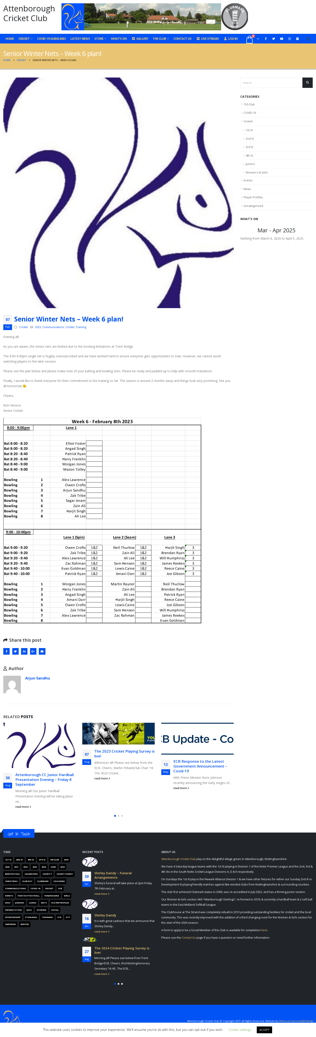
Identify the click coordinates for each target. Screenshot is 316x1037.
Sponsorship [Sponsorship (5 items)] (12, 917)
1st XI (249, 130)
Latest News (80, 38)
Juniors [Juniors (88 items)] (19, 902)
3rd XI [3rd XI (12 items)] (31, 859)
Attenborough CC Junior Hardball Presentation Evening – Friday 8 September (44, 779)
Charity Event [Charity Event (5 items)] (65, 874)
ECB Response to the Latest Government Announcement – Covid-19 (200, 766)
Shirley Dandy (105, 915)
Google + (33, 651)
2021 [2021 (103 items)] (16, 866)
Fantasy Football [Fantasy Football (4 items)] (29, 895)
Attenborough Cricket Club (178, 859)
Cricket (24, 38)
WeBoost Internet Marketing (296, 1021)
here (264, 930)
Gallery (139, 38)
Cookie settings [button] (239, 1029)
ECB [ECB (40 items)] (60, 888)
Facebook (6, 651)
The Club (159, 38)
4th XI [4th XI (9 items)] (42, 859)
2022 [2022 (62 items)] (25, 866)
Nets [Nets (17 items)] (44, 902)
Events (248, 180)
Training (81, 327)
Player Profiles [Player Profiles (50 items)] (60, 902)
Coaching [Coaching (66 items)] (59, 881)
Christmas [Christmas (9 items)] (11, 881)
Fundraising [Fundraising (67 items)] (51, 895)
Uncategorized (253, 206)
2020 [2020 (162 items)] (7, 866)
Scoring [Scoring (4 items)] (41, 910)
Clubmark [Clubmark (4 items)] (42, 881)
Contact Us (182, 38)
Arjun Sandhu (37, 678)
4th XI (249, 155)
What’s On (119, 38)
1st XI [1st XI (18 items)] (8, 859)
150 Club (249, 104)
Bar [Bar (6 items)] (63, 866)
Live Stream (207, 38)
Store (98, 38)
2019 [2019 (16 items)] (66, 859)
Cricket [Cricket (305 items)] (49, 888)
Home (9, 38)
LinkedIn (24, 651)
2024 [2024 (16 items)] (43, 866)
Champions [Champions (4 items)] (31, 874)
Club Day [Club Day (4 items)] (27, 881)
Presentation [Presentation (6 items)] (13, 910)
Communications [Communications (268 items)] (15, 888)
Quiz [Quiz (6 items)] (29, 910)
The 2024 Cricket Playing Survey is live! (121, 950)
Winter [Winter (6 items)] (24, 924)
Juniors (250, 164)
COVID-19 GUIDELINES (51, 38)
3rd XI (249, 147)
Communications (53, 327)
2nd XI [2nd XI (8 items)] (19, 859)
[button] (115, 816)
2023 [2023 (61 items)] (34, 866)
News (247, 189)
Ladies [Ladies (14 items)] (32, 902)
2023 (38, 327)
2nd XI (250, 139)
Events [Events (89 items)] (9, 895)
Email (42, 651)
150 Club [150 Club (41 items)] (54, 859)
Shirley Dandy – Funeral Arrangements (113, 875)
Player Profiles (253, 197)
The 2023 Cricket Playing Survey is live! (124, 754)
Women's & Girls (257, 172)
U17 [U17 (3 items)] (68, 917)
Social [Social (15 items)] (55, 910)
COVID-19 (250, 113)
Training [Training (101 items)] (47, 917)
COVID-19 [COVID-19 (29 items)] (35, 888)
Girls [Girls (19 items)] (67, 895)
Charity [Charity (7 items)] (47, 874)
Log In (230, 38)
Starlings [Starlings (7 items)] (31, 917)
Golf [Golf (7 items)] (8, 902)
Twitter (15, 651)
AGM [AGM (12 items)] (53, 866)
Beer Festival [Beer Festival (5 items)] (12, 874)
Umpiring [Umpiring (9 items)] (10, 924)
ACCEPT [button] (264, 1030)
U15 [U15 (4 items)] (59, 917)
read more (23, 807)
